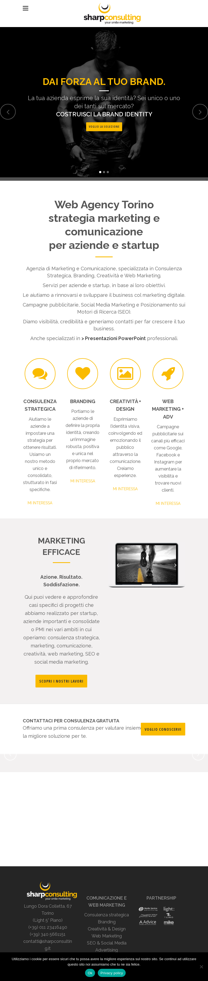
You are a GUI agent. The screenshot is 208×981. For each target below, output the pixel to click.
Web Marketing (107, 936)
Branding (107, 921)
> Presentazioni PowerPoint (114, 338)
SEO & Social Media (106, 943)
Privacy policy (111, 973)
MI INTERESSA (40, 503)
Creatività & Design (107, 928)
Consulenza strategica (106, 914)
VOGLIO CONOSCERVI (163, 729)
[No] (201, 966)
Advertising (106, 950)
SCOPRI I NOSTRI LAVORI (61, 681)
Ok (90, 973)
